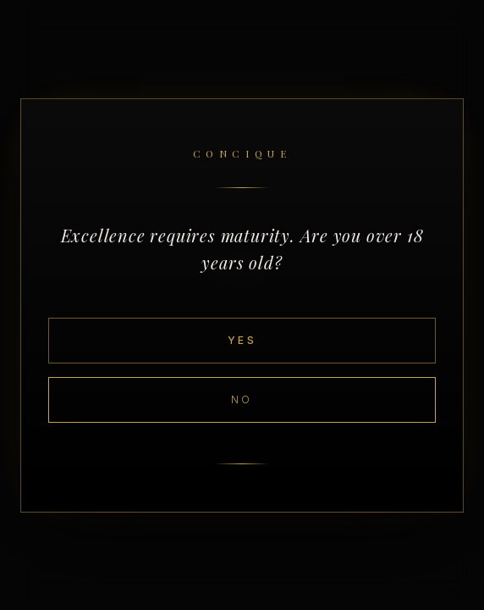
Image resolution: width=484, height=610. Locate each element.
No (242, 399)
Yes (242, 340)
